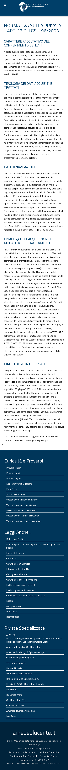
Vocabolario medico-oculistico (21, 505)
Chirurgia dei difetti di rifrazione (21, 579)
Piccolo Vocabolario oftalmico (21, 510)
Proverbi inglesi (13, 478)
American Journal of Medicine (20, 711)
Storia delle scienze (15, 494)
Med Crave (11, 716)
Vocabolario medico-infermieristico (23, 521)
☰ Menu (5, 4)
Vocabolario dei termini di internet (22, 515)
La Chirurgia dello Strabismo (20, 590)
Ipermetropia (12, 617)
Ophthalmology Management (20, 657)
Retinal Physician (14, 668)
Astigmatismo (13, 606)
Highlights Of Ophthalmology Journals (25, 684)
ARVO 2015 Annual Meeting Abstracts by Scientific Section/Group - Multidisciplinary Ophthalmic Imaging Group (34, 638)
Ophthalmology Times (17, 700)
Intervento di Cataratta (17, 569)
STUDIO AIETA (42, 759)
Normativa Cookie (49, 756)
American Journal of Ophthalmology (24, 647)
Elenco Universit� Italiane (19, 484)
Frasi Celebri (12, 489)
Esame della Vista (15, 553)
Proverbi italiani (13, 468)
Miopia (9, 601)
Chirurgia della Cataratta (18, 563)
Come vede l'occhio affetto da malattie (25, 595)
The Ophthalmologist (16, 663)
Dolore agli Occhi (14, 539)
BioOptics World (14, 695)
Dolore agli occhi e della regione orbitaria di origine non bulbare (33, 546)
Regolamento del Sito (36, 752)
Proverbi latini (13, 473)
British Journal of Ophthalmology (22, 679)
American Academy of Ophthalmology (25, 652)
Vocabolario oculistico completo (22, 499)
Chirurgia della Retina (16, 574)
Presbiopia (11, 611)
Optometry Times (15, 705)
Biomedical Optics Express (19, 673)
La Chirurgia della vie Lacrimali (20, 585)
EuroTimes (11, 689)
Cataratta (11, 558)
